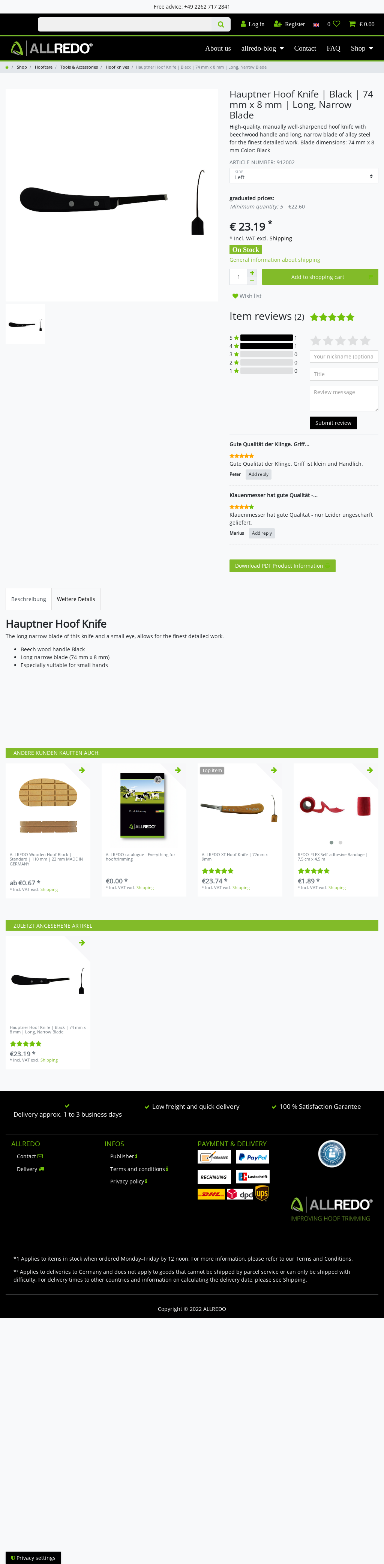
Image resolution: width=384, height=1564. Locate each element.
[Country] (316, 24)
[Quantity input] (239, 277)
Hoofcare (43, 67)
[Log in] (252, 24)
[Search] (221, 24)
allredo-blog (259, 48)
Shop (358, 48)
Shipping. (295, 1279)
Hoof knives (117, 67)
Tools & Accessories (78, 67)
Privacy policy (128, 1181)
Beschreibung (28, 599)
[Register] (289, 24)
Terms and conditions (139, 1169)
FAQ (333, 48)
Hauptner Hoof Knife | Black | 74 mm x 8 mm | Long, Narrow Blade (48, 1030)
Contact (305, 48)
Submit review (333, 422)
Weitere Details (76, 599)
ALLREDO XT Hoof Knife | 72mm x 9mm (235, 857)
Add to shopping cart (332, 276)
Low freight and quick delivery (196, 1106)
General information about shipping (275, 259)
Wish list (246, 296)
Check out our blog (16, 17)
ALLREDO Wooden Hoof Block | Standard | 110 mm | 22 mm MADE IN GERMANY (46, 859)
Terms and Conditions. (324, 1258)
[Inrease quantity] (252, 273)
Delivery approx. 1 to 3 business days (68, 1114)
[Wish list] (334, 24)
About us (218, 48)
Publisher (124, 1156)
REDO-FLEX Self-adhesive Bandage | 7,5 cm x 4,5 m (333, 857)
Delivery (30, 1169)
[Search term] (125, 24)
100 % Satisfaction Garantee (320, 1106)
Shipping (280, 238)
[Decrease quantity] (252, 281)
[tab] (29, 599)
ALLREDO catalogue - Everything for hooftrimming (140, 857)
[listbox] (336, 805)
